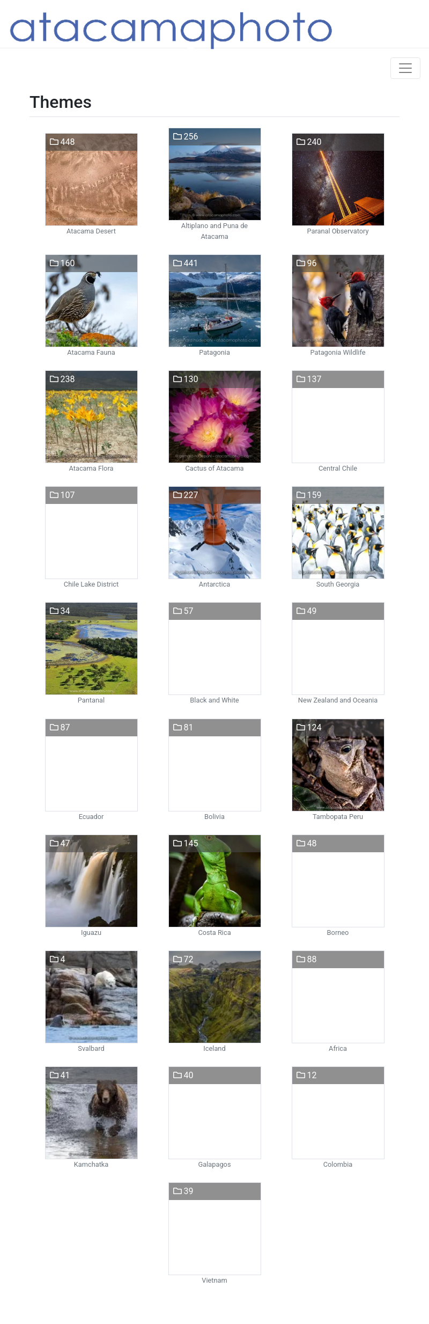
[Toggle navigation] (405, 68)
